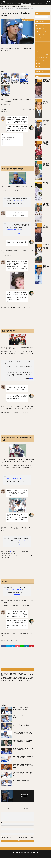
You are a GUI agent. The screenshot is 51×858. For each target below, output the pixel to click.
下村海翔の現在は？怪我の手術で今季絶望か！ (46, 184)
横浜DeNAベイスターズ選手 (26, 3)
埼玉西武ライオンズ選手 (41, 48)
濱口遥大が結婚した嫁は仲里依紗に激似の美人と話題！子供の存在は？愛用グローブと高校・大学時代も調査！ (23, 766)
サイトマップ (15, 852)
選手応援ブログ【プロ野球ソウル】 (28, 855)
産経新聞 (31, 378)
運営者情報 (21, 852)
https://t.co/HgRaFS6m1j (19, 540)
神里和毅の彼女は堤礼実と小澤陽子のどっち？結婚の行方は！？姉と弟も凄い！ (16, 680)
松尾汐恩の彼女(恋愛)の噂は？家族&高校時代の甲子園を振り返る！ (26, 8)
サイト (2, 831)
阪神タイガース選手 (44, 3)
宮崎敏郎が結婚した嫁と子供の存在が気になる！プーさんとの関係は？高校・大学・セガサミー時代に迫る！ (23, 733)
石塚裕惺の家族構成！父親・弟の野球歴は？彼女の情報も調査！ (46, 122)
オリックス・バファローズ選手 (42, 54)
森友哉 (20, 493)
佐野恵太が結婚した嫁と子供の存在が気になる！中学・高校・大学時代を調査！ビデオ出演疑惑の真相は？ (23, 774)
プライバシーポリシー (34, 852)
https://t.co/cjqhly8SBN (11, 478)
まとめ (4, 144)
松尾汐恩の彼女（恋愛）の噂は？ (8, 137)
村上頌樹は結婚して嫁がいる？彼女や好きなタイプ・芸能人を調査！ (46, 246)
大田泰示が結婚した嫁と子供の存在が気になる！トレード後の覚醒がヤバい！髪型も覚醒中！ (23, 741)
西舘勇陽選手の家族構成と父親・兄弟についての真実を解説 (46, 205)
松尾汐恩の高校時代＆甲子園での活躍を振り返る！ (11, 142)
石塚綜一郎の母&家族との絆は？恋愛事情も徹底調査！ (46, 80)
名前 (2, 822)
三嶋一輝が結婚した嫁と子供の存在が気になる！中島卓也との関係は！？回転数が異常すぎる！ (17, 675)
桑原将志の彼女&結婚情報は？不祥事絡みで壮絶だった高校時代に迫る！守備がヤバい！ (17, 679)
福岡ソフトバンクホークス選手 (42, 57)
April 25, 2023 (17, 544)
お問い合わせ (26, 852)
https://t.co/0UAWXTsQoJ (18, 200)
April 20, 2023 (17, 204)
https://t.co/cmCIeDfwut (12, 229)
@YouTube (25, 200)
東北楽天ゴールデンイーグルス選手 (43, 45)
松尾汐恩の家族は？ (6, 140)
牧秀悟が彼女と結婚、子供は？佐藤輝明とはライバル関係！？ (12, 673)
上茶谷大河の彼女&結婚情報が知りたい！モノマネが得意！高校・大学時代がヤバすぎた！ (23, 781)
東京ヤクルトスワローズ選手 (15, 3)
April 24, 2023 (17, 483)
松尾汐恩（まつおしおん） (22, 18)
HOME (3, 8)
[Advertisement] (17, 61)
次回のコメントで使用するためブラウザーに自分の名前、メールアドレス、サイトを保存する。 (17, 838)
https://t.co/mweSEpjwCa (12, 589)
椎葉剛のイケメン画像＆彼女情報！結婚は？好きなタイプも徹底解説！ (46, 163)
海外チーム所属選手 (40, 60)
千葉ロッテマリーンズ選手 (41, 51)
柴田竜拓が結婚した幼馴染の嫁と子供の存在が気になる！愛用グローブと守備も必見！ (17, 677)
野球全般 (38, 66)
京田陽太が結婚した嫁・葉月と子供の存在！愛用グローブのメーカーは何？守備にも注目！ (23, 724)
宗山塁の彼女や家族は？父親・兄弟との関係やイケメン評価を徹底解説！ (46, 144)
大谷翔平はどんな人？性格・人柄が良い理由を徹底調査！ (46, 267)
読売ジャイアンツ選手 (5, 3)
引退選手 (38, 63)
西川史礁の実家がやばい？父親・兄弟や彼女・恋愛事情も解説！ (46, 101)
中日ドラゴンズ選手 (35, 3)
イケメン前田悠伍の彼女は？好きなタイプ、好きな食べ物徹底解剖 (46, 226)
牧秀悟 (11, 551)
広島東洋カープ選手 (40, 40)
